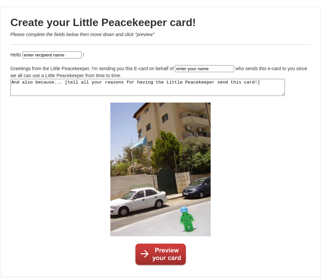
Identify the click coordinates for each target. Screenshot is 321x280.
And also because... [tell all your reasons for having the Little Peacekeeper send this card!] (164, 89)
